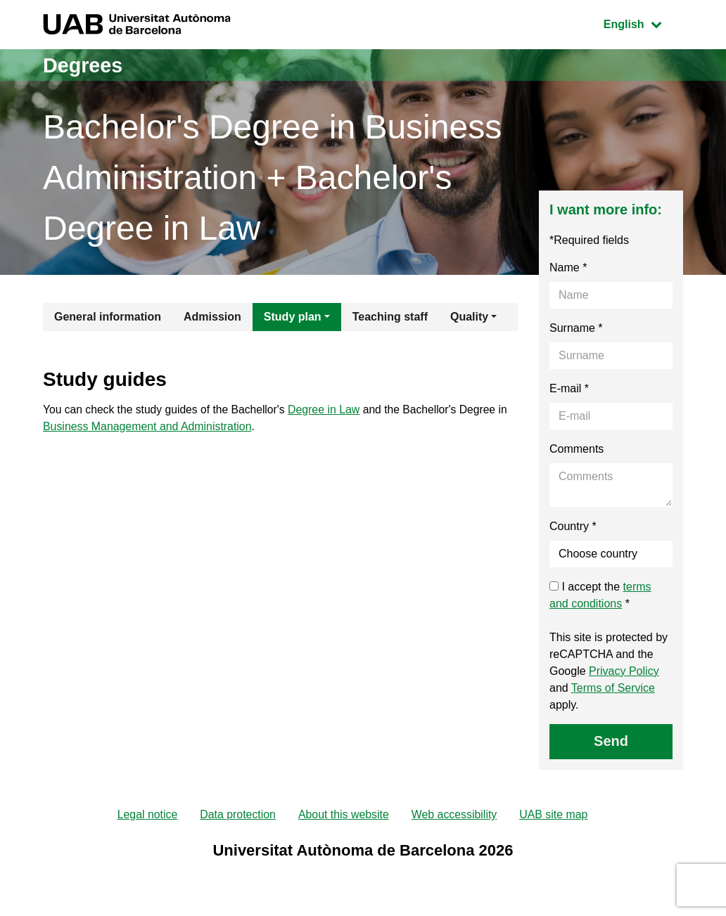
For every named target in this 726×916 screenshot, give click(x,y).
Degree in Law (329, 410)
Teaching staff (390, 317)
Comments (576, 449)
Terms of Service (613, 688)
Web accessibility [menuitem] (454, 815)
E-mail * (569, 388)
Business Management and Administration (148, 427)
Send (611, 741)
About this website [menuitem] (343, 815)
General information (107, 317)
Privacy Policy (624, 671)
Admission (212, 317)
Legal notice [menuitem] (146, 815)
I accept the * (600, 595)
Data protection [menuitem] (237, 815)
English (643, 22)
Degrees (84, 65)
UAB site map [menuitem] (555, 815)
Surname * (576, 328)
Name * (568, 267)
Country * (573, 526)
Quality (469, 317)
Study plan (292, 317)
